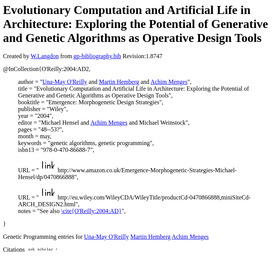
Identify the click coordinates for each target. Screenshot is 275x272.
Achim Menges (168, 82)
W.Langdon (45, 56)
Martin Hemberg (119, 82)
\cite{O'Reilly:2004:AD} (91, 211)
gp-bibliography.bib (97, 56)
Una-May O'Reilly (64, 82)
